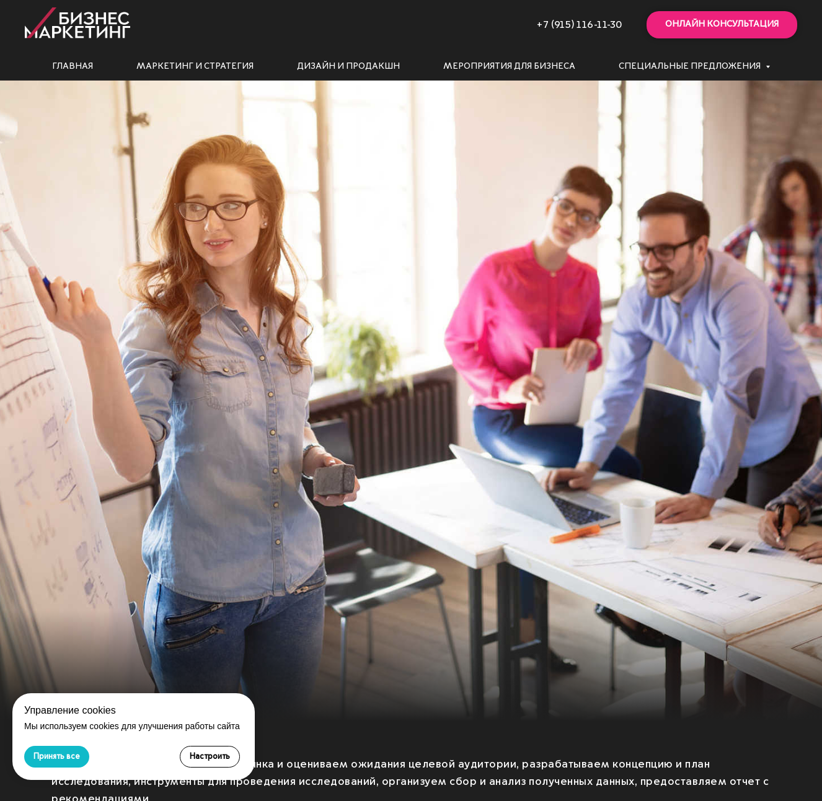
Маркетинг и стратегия (195, 66)
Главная (72, 66)
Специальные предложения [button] (690, 66)
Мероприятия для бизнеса (509, 66)
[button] (722, 25)
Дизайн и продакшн (348, 66)
